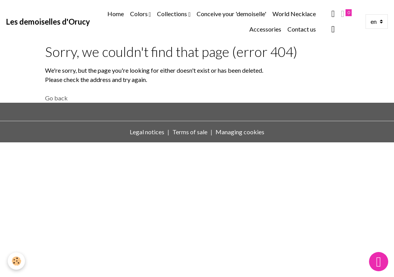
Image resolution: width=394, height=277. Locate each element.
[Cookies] (16, 261)
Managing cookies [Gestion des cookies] (239, 131)
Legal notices (147, 131)
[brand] (48, 21)
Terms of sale (189, 131)
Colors (139, 13)
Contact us (301, 29)
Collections (172, 13)
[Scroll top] (378, 261)
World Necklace (294, 13)
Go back (56, 98)
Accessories (265, 29)
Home (115, 13)
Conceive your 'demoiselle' (231, 13)
